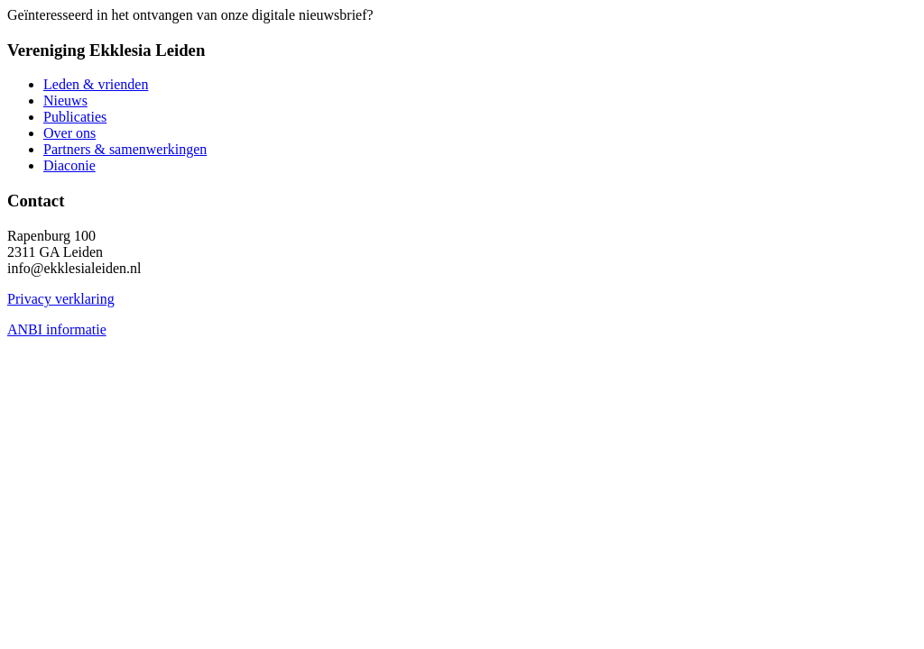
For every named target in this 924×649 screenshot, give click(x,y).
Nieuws (65, 100)
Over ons (69, 133)
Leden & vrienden (95, 84)
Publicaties (74, 116)
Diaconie (69, 165)
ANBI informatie (56, 329)
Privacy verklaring (61, 298)
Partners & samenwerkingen (125, 149)
